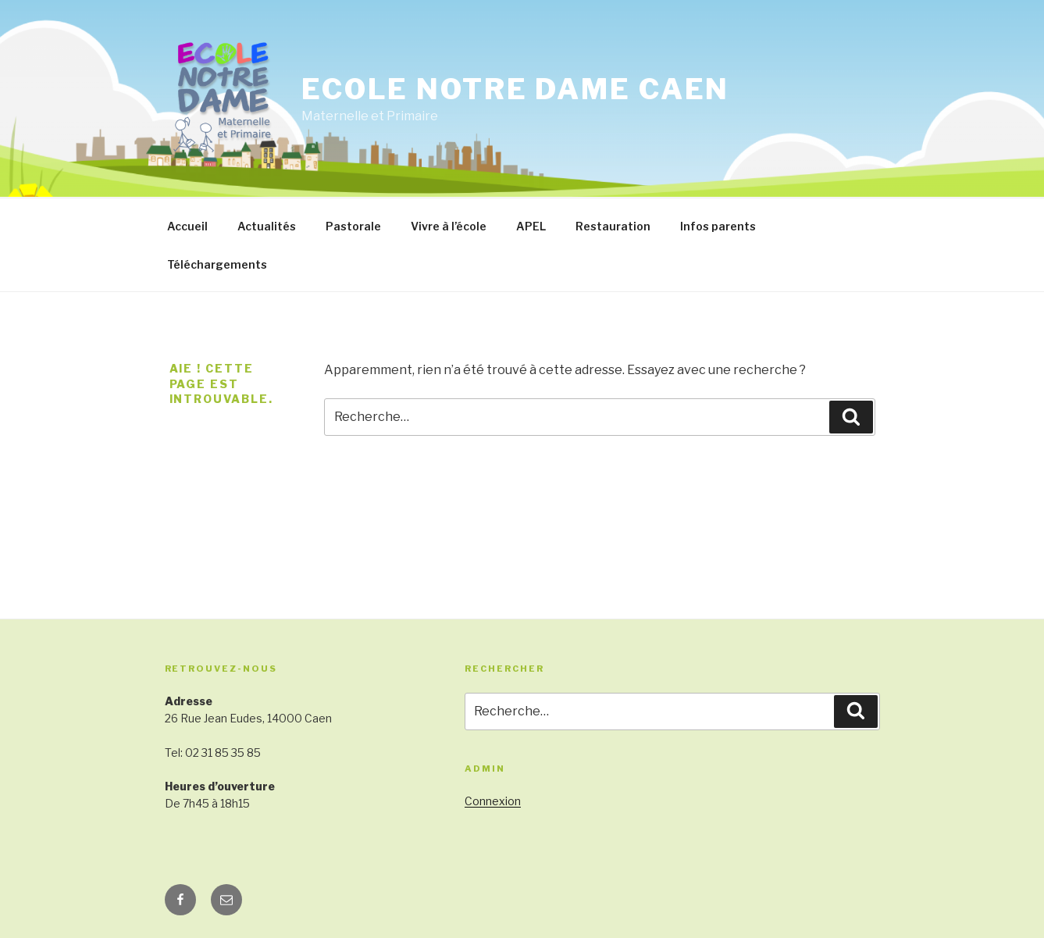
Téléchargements (217, 264)
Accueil (187, 226)
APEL (531, 226)
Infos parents (718, 226)
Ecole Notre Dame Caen (515, 89)
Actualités (266, 226)
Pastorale (353, 226)
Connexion (493, 801)
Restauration (612, 226)
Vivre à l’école (448, 226)
